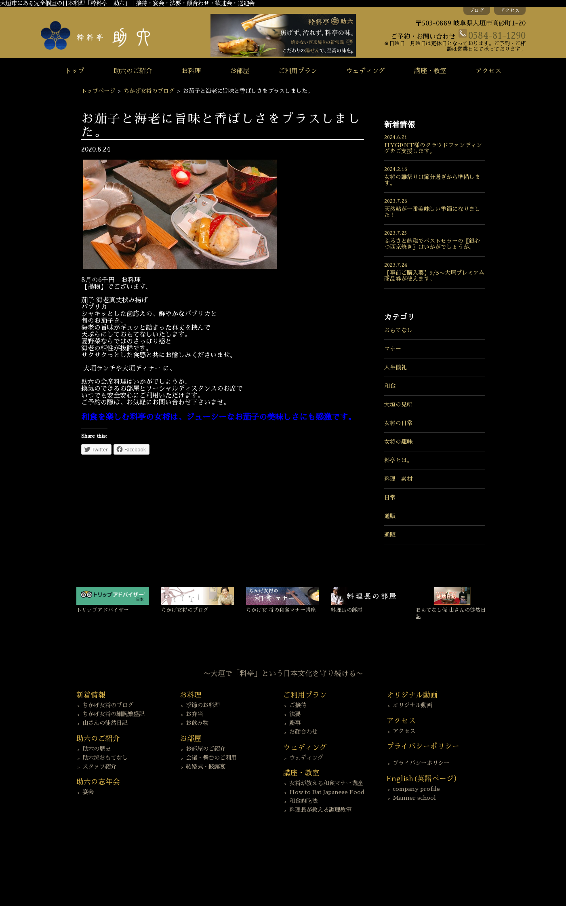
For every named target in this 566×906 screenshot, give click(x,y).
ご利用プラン (297, 71)
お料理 (191, 71)
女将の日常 (398, 423)
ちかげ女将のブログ (149, 91)
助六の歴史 (96, 749)
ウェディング (365, 71)
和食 (390, 386)
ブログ (476, 10)
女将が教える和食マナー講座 (326, 783)
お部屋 (239, 71)
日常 (390, 497)
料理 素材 (398, 479)
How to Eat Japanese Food (326, 792)
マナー (392, 349)
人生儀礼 (395, 367)
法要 (295, 714)
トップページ (98, 91)
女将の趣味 (398, 442)
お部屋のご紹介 (205, 749)
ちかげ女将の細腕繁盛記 (113, 714)
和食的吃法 (303, 801)
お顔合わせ (303, 732)
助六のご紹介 (133, 71)
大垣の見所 (398, 404)
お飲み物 (197, 723)
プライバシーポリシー (421, 763)
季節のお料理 (203, 705)
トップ (74, 71)
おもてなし (398, 330)
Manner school (414, 798)
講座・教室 (430, 71)
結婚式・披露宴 (205, 766)
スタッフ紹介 (99, 766)
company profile (416, 789)
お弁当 (194, 714)
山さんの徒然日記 (105, 723)
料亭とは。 (398, 460)
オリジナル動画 (412, 705)
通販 (390, 516)
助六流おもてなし (105, 758)
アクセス (510, 10)
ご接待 (297, 705)
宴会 (88, 792)
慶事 (295, 723)
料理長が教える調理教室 (320, 810)
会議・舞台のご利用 (211, 758)
